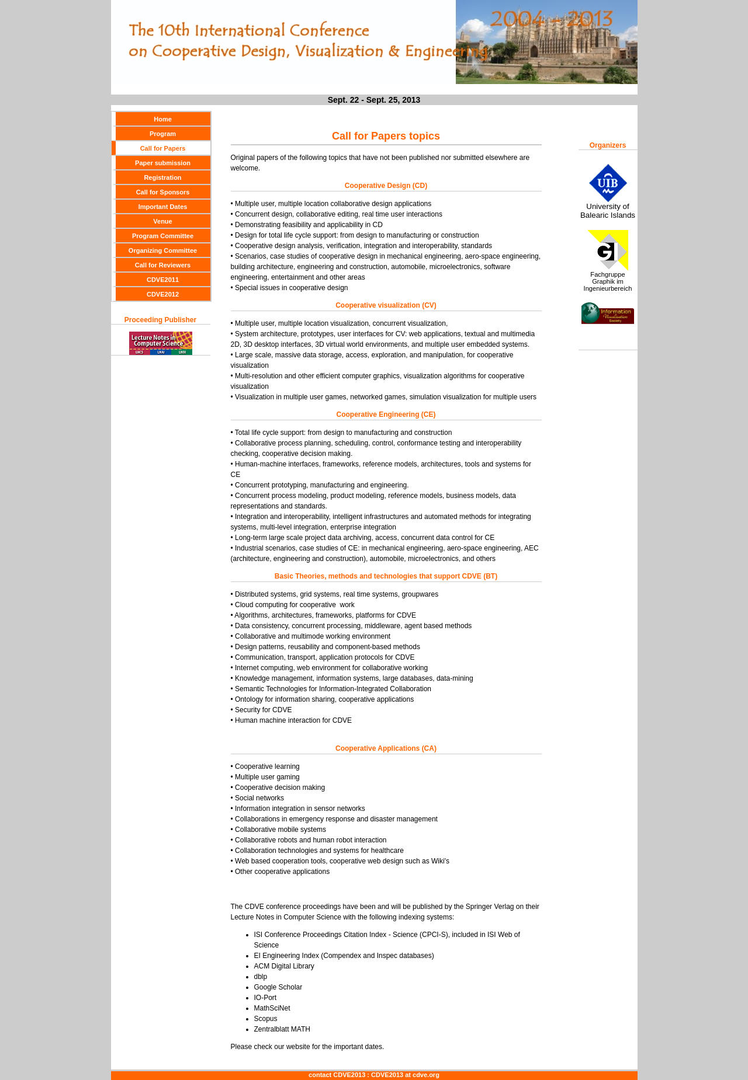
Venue (162, 221)
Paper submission (163, 162)
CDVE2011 (163, 279)
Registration (162, 177)
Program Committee (162, 235)
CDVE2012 (163, 294)
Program (163, 133)
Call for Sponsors (163, 192)
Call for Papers (163, 148)
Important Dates (163, 206)
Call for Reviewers (163, 265)
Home (163, 119)
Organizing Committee (163, 250)
